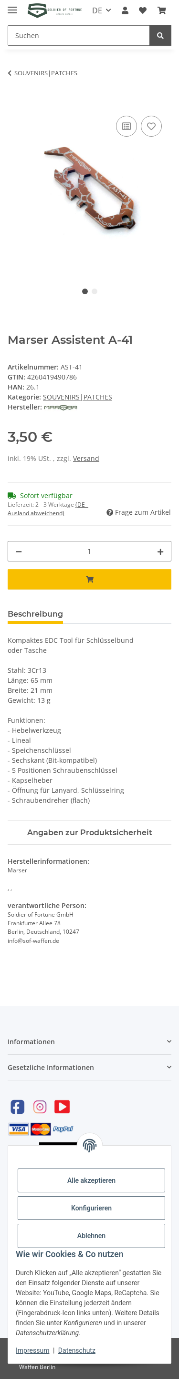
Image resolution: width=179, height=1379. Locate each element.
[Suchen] (79, 35)
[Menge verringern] (18, 551)
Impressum (32, 1350)
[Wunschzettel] (143, 10)
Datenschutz (76, 1350)
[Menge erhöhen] (160, 551)
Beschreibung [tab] (35, 614)
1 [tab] (85, 291)
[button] (125, 10)
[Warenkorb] (161, 10)
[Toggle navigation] (12, 6)
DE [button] (97, 10)
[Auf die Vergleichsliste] (126, 126)
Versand (86, 458)
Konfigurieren (91, 1208)
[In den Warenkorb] (15, 103)
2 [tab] (94, 291)
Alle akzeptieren (91, 1180)
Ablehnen (91, 1235)
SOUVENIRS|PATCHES (77, 396)
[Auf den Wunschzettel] (151, 126)
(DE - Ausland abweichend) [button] (48, 508)
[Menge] (89, 551)
